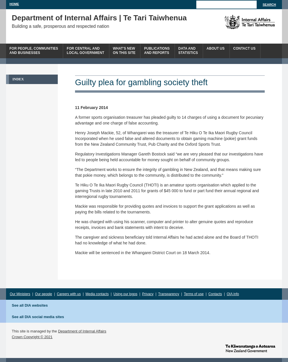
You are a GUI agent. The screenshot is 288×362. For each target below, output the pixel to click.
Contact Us (244, 48)
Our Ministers (20, 294)
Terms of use (194, 294)
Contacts (215, 294)
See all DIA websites (30, 305)
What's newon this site (124, 50)
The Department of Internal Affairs (237, 22)
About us (216, 48)
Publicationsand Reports (157, 50)
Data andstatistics (188, 50)
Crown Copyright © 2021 (32, 337)
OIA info (233, 294)
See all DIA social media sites (38, 317)
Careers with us (69, 294)
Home (14, 4)
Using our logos (125, 294)
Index (18, 79)
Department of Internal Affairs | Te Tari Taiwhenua (99, 17)
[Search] (226, 5)
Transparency (168, 294)
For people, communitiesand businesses (33, 50)
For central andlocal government (85, 50)
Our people (43, 294)
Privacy (147, 294)
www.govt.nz (250, 348)
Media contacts (97, 294)
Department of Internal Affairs (82, 331)
